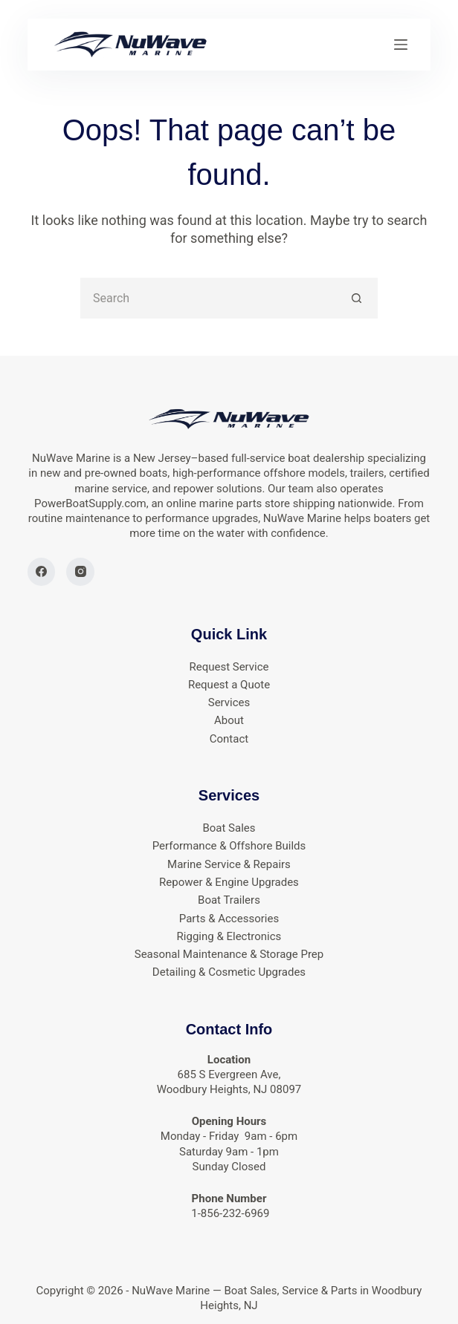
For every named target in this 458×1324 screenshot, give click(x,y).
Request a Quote (229, 684)
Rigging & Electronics (229, 936)
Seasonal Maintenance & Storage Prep (229, 954)
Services (229, 702)
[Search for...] (208, 298)
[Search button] (357, 298)
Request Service (228, 667)
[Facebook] (42, 572)
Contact (229, 739)
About (229, 720)
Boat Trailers (229, 900)
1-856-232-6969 (229, 1213)
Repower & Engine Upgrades (229, 882)
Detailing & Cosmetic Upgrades (229, 972)
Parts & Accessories (229, 918)
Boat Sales (228, 828)
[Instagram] (80, 572)
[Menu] (400, 44)
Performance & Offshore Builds (229, 845)
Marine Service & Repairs (229, 864)
